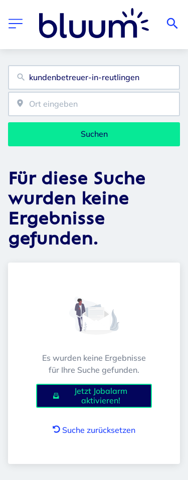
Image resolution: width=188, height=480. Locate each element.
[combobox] (94, 77)
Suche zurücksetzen (94, 430)
